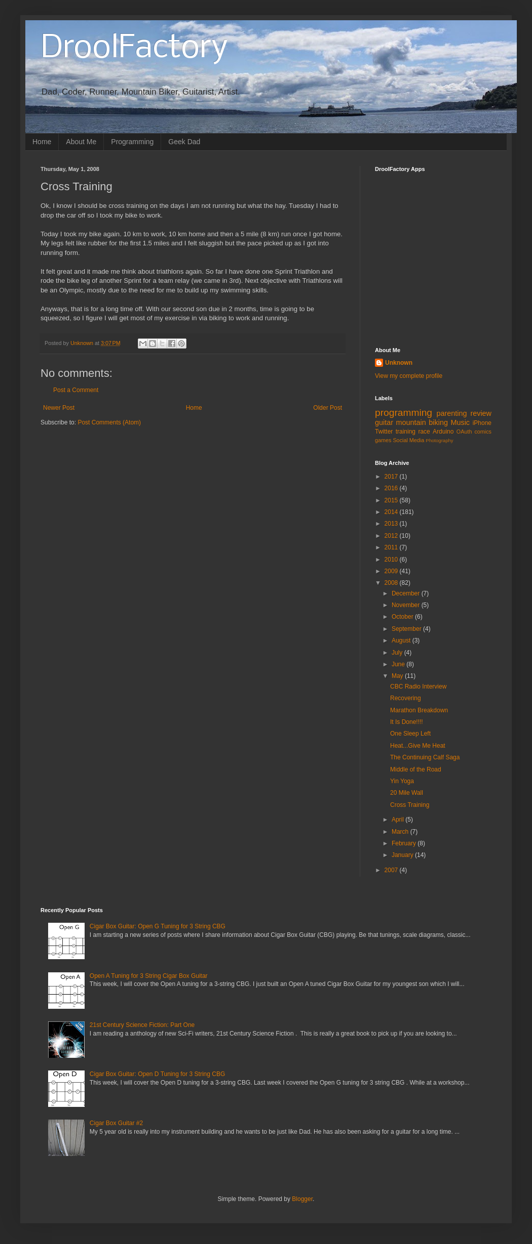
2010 (392, 559)
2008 (392, 582)
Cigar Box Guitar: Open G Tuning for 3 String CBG (157, 926)
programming (403, 412)
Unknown (398, 362)
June (399, 664)
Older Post (327, 407)
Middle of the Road (415, 769)
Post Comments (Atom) (109, 422)
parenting (451, 413)
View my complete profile (408, 375)
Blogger (302, 1199)
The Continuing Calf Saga (425, 757)
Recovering (405, 698)
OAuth (464, 431)
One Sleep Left (410, 733)
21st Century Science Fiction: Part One (142, 1024)
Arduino (443, 431)
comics (482, 431)
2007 (392, 870)
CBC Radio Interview (418, 686)
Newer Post (58, 407)
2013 (392, 523)
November (407, 605)
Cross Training (409, 804)
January (403, 855)
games (383, 440)
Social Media (408, 440)
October (403, 616)
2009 (392, 571)
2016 (392, 488)
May (398, 675)
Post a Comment (75, 390)
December (407, 593)
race (424, 431)
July (398, 652)
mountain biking (422, 422)
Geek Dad (184, 142)
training (405, 431)
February (404, 843)
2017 (392, 476)
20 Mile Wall (406, 792)
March (401, 831)
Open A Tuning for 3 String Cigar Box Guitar (149, 975)
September (407, 628)
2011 (392, 547)
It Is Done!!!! (406, 721)
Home (41, 142)
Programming (132, 142)
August (402, 640)
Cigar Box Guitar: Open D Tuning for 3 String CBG (157, 1074)
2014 (392, 512)
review (480, 413)
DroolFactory (134, 48)
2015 (392, 500)
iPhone (482, 422)
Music (460, 422)
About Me (81, 142)
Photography (439, 440)
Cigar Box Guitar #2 (116, 1123)
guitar (384, 422)
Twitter (384, 431)
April (398, 819)
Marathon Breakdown (419, 710)
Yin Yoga (402, 781)
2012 (392, 535)
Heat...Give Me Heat (417, 745)
